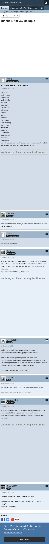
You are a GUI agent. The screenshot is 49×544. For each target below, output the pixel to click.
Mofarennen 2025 (18, 8)
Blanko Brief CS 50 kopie (18, 20)
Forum (4, 8)
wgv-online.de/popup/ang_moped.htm (15, 271)
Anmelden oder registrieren (11, 2)
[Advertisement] (24, 49)
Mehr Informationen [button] (13, 533)
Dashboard (33, 8)
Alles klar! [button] (24, 539)
